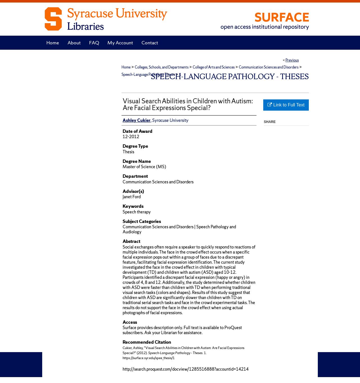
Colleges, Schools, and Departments (161, 67)
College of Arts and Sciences (214, 67)
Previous (292, 60)
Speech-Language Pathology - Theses (230, 76)
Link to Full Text (285, 104)
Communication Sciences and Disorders (268, 67)
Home (126, 67)
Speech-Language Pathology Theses (148, 74)
